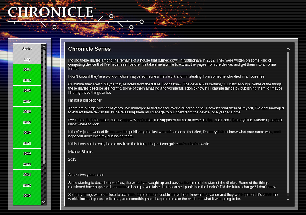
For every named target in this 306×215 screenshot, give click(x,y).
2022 (27, 153)
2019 (27, 122)
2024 (27, 175)
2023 (27, 164)
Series (27, 49)
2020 (27, 132)
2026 (27, 196)
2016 (27, 90)
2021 (27, 143)
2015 (27, 80)
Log (27, 59)
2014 (27, 69)
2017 (27, 101)
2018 (27, 112)
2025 (27, 185)
